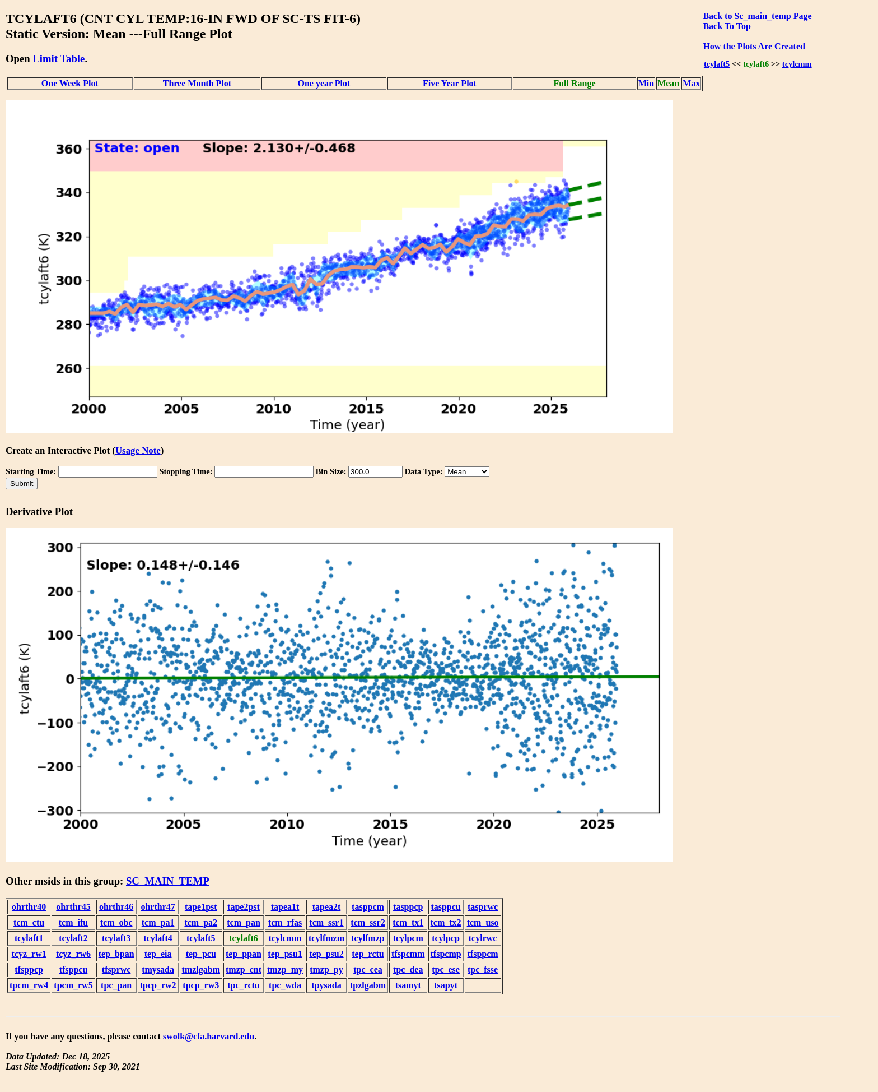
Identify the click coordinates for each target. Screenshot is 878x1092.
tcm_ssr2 (368, 922)
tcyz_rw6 (73, 954)
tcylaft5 (717, 63)
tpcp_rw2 (158, 985)
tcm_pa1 (158, 922)
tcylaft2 (73, 938)
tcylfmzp (368, 938)
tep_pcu (201, 954)
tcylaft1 (29, 938)
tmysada (158, 969)
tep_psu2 (326, 954)
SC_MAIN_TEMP (167, 881)
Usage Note (138, 450)
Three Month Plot (197, 83)
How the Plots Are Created (754, 46)
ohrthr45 (73, 906)
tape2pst (243, 906)
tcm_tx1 (408, 922)
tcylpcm (408, 938)
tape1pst (201, 906)
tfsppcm (483, 954)
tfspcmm (408, 954)
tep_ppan (243, 954)
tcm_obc (116, 922)
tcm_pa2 (200, 922)
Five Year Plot (450, 83)
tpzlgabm (368, 985)
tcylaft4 (157, 938)
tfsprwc (116, 969)
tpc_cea (367, 969)
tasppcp (408, 906)
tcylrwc (483, 938)
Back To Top (726, 26)
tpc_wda (285, 985)
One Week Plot (70, 83)
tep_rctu (368, 954)
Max (691, 83)
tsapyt (445, 985)
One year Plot (323, 83)
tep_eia (158, 954)
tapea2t (326, 906)
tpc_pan (116, 985)
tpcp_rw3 (201, 985)
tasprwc (483, 906)
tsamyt (408, 985)
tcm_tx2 (446, 922)
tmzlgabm (201, 969)
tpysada (326, 985)
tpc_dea (408, 969)
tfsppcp (29, 969)
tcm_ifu (73, 922)
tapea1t (285, 906)
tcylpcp (446, 938)
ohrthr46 (116, 906)
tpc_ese (446, 969)
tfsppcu (73, 969)
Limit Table (58, 58)
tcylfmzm (326, 938)
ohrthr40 (29, 906)
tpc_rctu (243, 985)
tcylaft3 (116, 938)
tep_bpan (116, 954)
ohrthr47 (158, 906)
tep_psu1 (285, 954)
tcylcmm (797, 63)
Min (646, 83)
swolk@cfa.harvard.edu (208, 1036)
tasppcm (368, 906)
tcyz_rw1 (29, 954)
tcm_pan (243, 922)
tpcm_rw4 (29, 985)
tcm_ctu (28, 922)
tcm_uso (483, 922)
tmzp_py (326, 969)
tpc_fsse (483, 969)
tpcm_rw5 (73, 985)
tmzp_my (285, 969)
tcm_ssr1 (326, 922)
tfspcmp (446, 954)
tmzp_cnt (243, 969)
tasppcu (445, 906)
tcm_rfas (285, 922)
